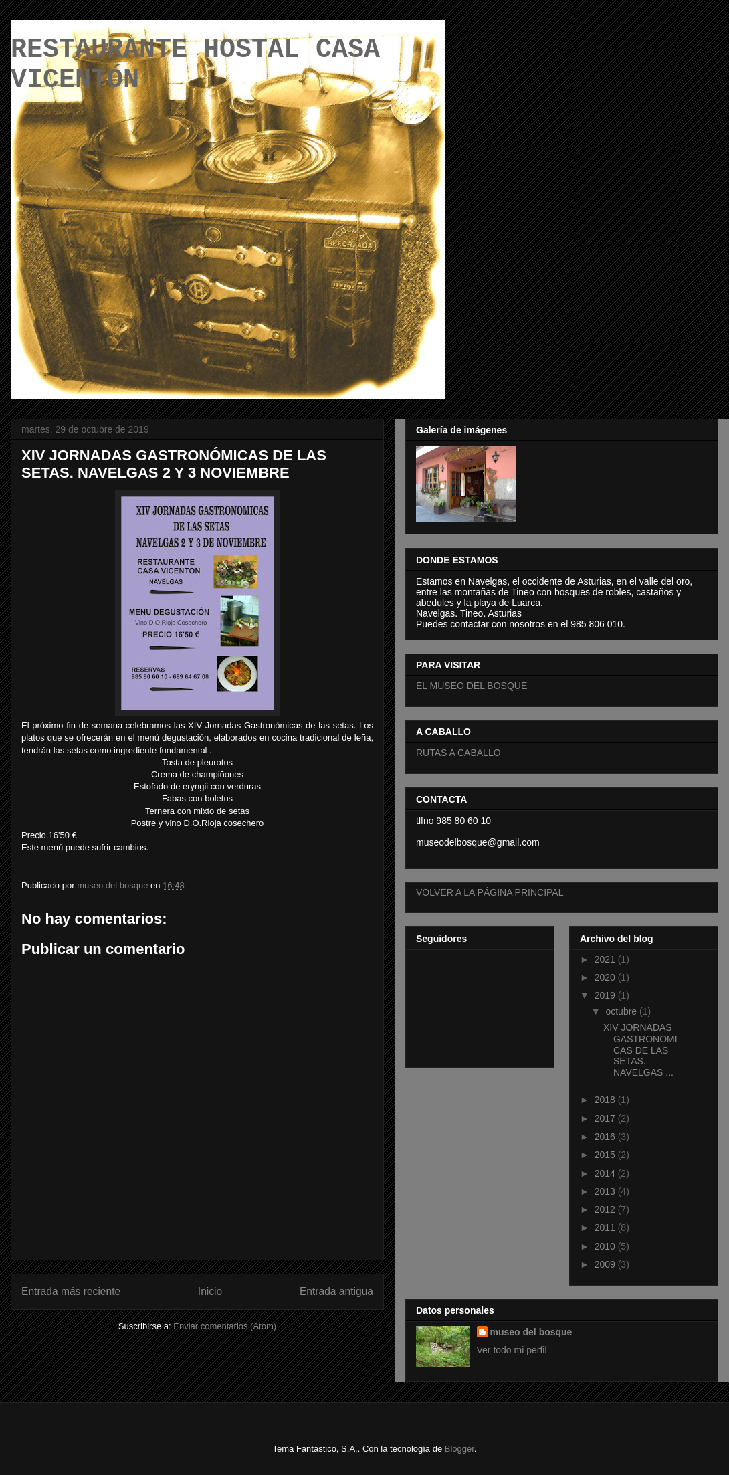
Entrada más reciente (70, 1291)
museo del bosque (531, 1331)
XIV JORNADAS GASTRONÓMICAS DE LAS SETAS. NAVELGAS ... (640, 1050)
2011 (606, 1227)
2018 (606, 1099)
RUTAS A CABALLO (458, 752)
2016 (606, 1136)
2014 (606, 1173)
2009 (606, 1264)
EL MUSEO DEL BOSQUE (471, 685)
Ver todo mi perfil (512, 1350)
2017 (606, 1118)
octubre (622, 1011)
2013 (606, 1191)
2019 (606, 995)
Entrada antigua (336, 1291)
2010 (606, 1246)
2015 (606, 1154)
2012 (606, 1209)
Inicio (210, 1291)
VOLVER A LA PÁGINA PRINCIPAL (489, 892)
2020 (606, 977)
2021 (606, 959)
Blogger (459, 1449)
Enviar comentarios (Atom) (224, 1326)
